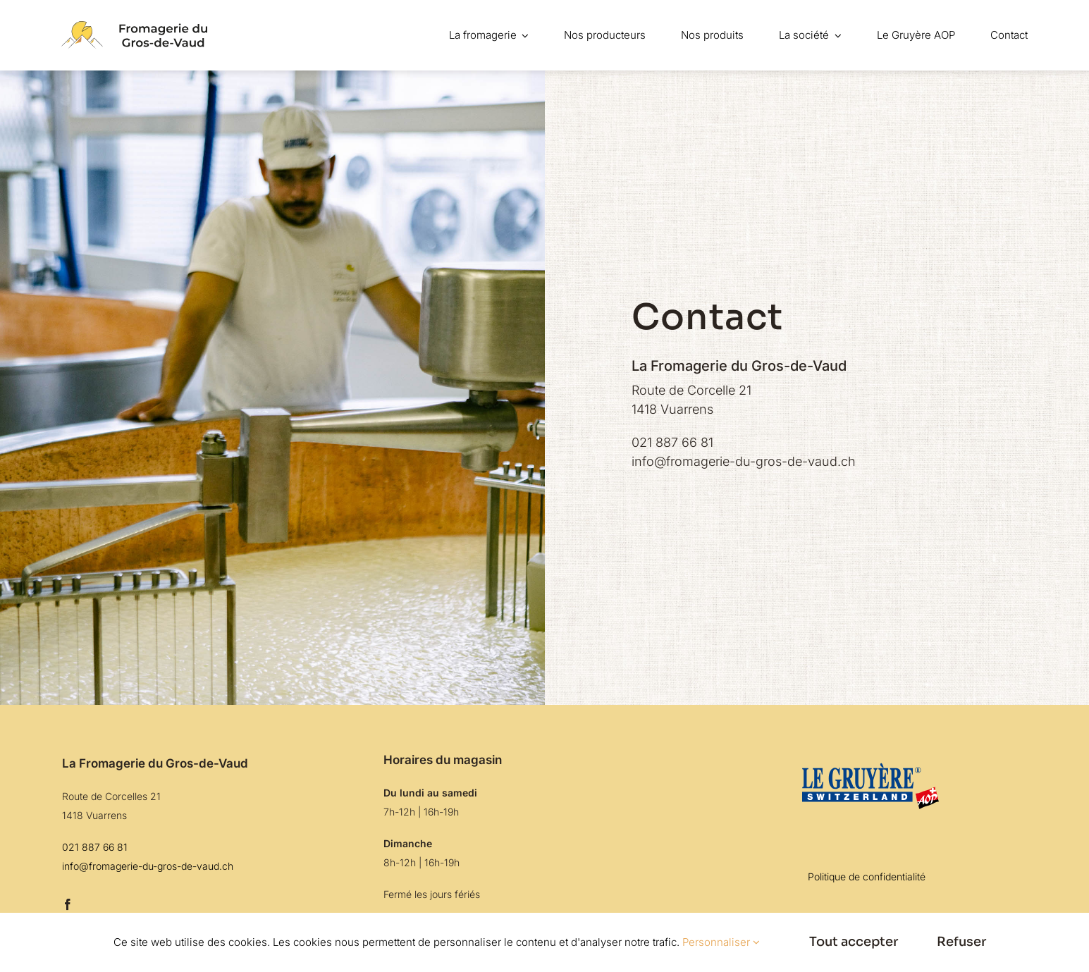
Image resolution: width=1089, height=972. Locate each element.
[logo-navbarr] (134, 27)
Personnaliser (721, 942)
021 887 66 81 (672, 442)
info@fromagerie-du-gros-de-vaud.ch (744, 461)
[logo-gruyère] (866, 760)
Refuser (961, 941)
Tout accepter (853, 941)
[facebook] (67, 904)
